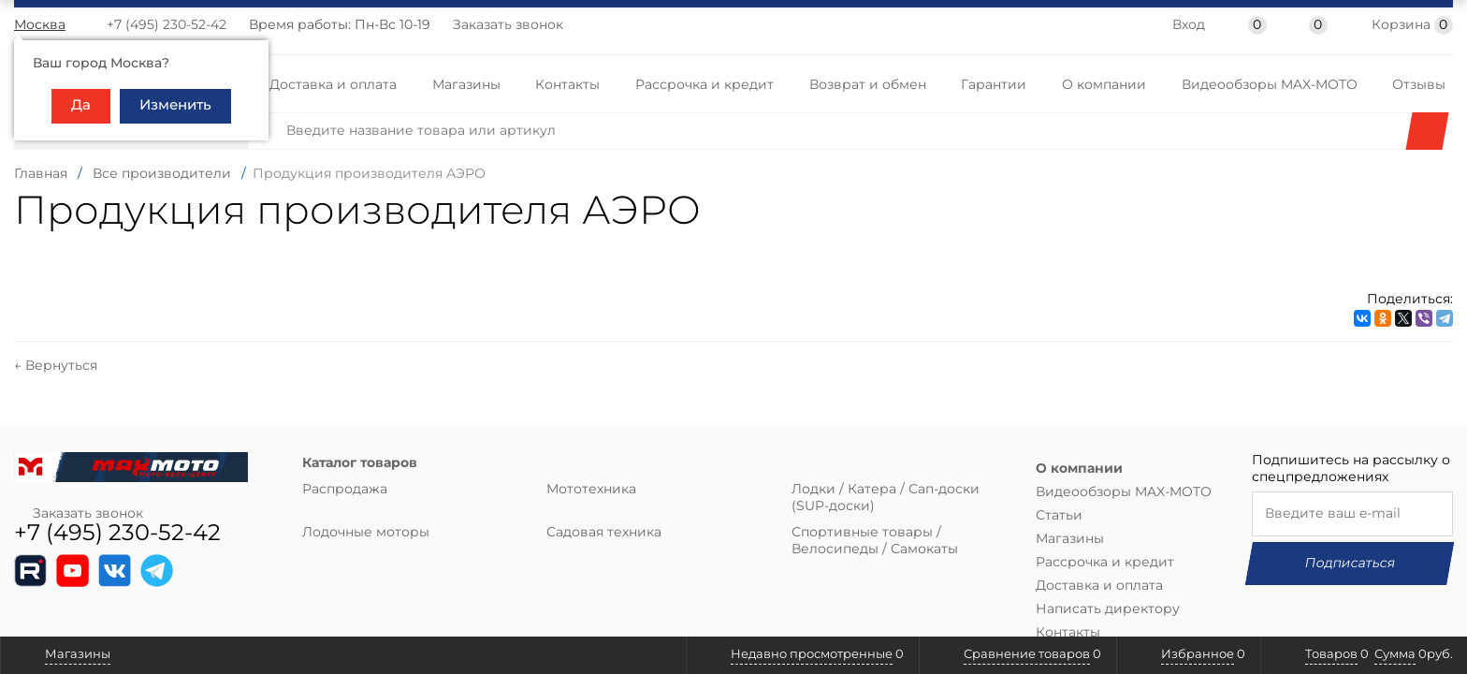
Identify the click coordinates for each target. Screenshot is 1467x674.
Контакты (567, 85)
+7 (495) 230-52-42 (166, 25)
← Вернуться (55, 349)
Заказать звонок (508, 25)
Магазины (466, 85)
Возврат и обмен (867, 85)
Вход (1188, 26)
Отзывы (1418, 85)
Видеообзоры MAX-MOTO (1270, 85)
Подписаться (1353, 546)
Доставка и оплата (333, 85)
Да (81, 105)
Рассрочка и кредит (704, 85)
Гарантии (993, 85)
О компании (1104, 85)
